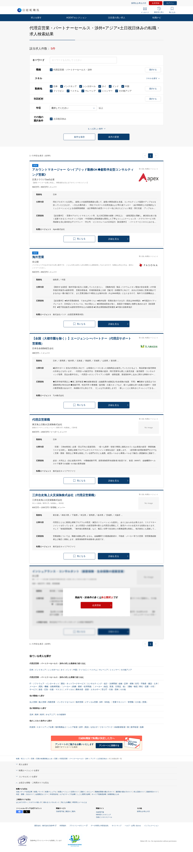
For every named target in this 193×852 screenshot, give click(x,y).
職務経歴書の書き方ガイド (104, 792)
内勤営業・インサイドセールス (61, 702)
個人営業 (42, 702)
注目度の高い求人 (116, 17)
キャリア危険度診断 (99, 794)
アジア (92, 759)
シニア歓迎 (72, 727)
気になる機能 (66, 802)
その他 (123, 689)
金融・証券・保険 (125, 683)
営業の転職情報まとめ (44, 759)
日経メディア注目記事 (24, 792)
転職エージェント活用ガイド (68, 792)
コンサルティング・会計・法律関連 (102, 683)
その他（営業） (141, 702)
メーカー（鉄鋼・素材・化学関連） (78, 686)
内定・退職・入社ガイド (25, 794)
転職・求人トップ (22, 759)
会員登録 (155, 3)
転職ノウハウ (38, 792)
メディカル (69, 689)
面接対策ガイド (152, 792)
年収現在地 (54, 794)
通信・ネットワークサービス (73, 683)
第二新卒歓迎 (132, 727)
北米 (31, 714)
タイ (62, 670)
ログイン (170, 3)
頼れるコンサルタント (51, 802)
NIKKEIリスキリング (103, 815)
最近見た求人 (159, 10)
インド (69, 670)
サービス (33, 689)
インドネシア (40, 670)
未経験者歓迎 (119, 727)
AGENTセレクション (76, 17)
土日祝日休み (102, 759)
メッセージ (145, 10)
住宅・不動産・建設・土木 (146, 683)
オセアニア (50, 714)
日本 (31, 670)
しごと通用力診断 (83, 794)
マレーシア (103, 670)
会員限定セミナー (41, 794)
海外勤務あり (60, 727)
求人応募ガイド (139, 792)
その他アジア (126, 670)
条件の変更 (113, 137)
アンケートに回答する (109, 745)
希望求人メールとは (79, 802)
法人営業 (33, 702)
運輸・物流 (133, 686)
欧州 (42, 714)
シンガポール (53, 670)
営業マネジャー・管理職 (123, 702)
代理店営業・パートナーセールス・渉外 (74, 759)
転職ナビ (157, 17)
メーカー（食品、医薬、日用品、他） (111, 686)
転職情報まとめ (113, 794)
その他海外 (61, 714)
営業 (32, 759)
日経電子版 (100, 812)
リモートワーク (106, 727)
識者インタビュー (86, 792)
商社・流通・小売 (146, 686)
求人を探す (36, 17)
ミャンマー (114, 670)
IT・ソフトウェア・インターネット (44, 683)
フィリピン (83, 670)
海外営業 (79, 702)
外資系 (32, 727)
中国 (75, 670)
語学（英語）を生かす (88, 727)
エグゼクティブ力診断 (68, 794)
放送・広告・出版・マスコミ (51, 689)
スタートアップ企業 (45, 727)
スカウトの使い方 (35, 802)
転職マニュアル (50, 792)
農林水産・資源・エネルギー (88, 689)
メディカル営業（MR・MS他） (98, 702)
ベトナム (93, 670)
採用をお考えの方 (138, 3)
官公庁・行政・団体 (110, 689)
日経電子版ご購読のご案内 (65, 811)
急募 (142, 727)
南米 (37, 714)
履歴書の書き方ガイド (124, 792)
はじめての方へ (21, 802)
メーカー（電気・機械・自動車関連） (45, 686)
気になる (172, 10)
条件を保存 (79, 137)
